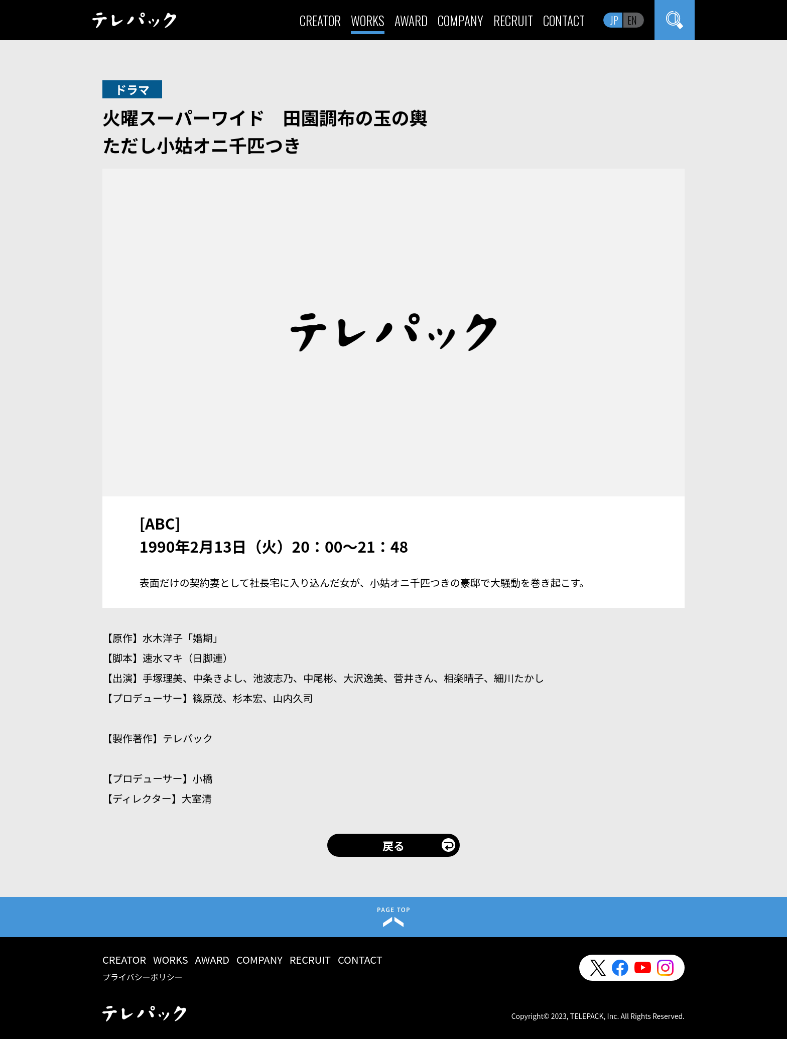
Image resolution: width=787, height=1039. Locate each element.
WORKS (367, 20)
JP (614, 20)
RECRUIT (513, 20)
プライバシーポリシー (142, 977)
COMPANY (460, 20)
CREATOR (320, 20)
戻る (393, 845)
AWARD (411, 20)
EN (632, 20)
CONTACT (564, 20)
